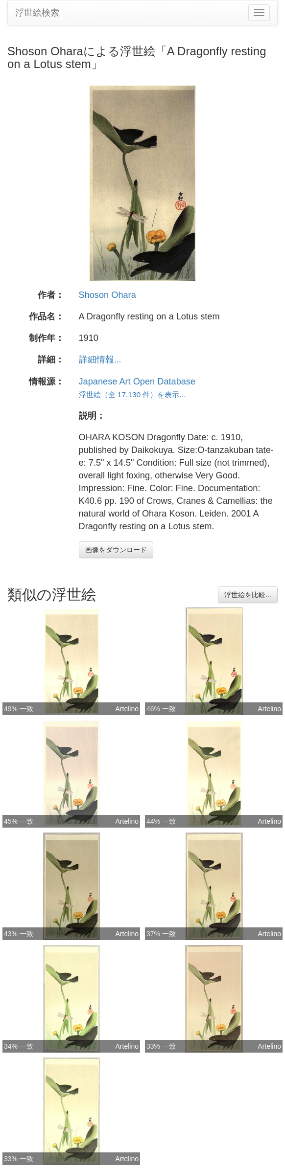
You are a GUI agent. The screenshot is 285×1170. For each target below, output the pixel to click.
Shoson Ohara (107, 295)
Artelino (127, 709)
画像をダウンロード (116, 550)
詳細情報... (100, 359)
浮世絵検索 (37, 13)
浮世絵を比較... (247, 595)
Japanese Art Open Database (137, 381)
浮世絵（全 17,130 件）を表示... (132, 394)
